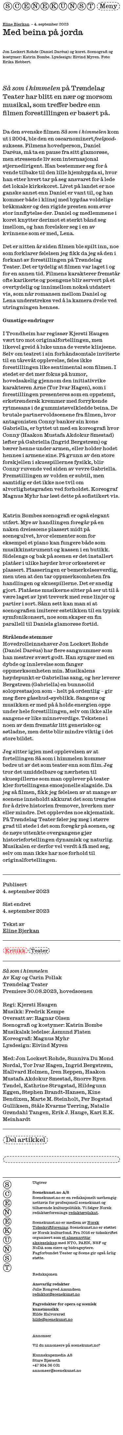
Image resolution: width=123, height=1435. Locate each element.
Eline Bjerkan (16, 24)
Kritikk (15, 950)
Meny (108, 5)
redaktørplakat (83, 1212)
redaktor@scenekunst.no (56, 1294)
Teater (39, 950)
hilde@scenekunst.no (52, 1319)
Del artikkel (25, 1139)
